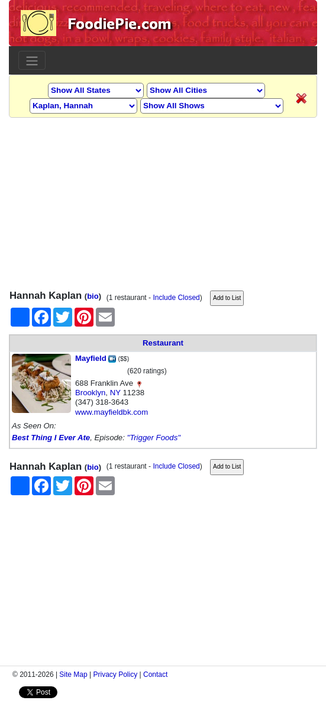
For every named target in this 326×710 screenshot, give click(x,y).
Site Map (73, 674)
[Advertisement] (163, 200)
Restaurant (163, 342)
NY (115, 392)
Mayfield (95, 358)
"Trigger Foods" (153, 437)
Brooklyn (90, 392)
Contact (155, 674)
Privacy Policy (115, 674)
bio (93, 296)
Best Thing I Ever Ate (51, 437)
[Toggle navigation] (32, 60)
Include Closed (176, 297)
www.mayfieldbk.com (111, 412)
